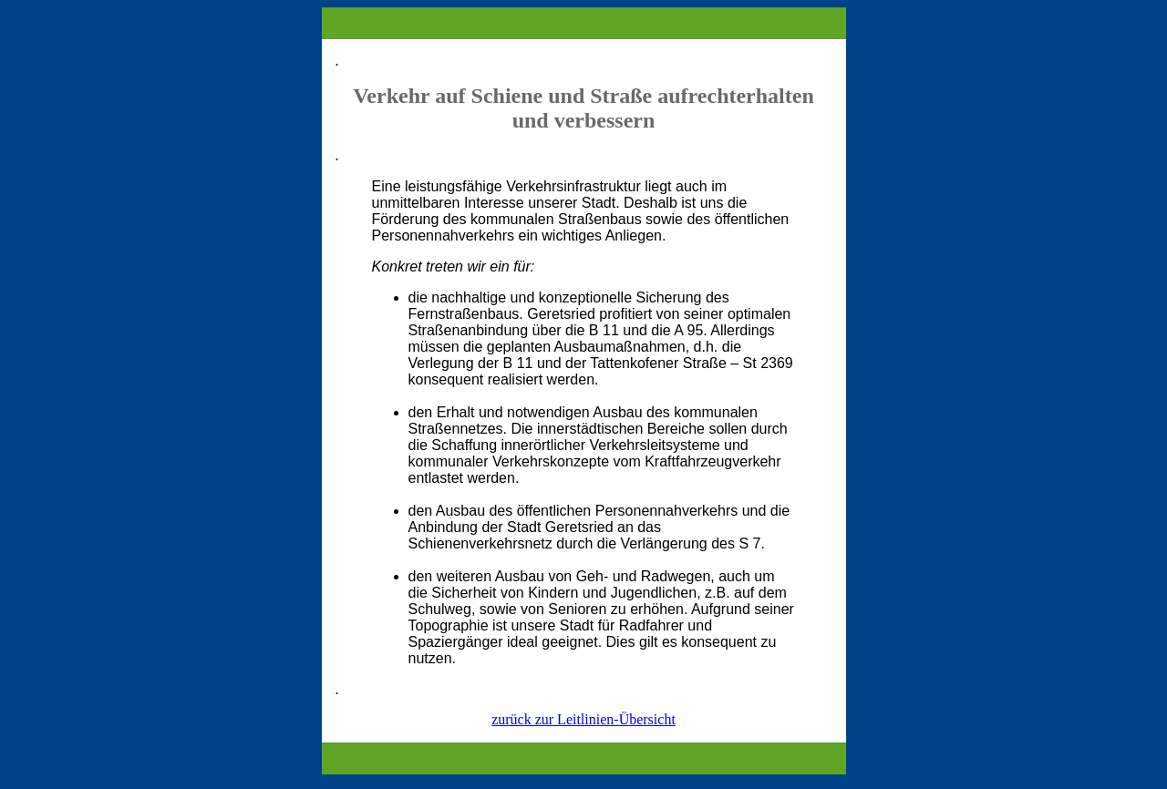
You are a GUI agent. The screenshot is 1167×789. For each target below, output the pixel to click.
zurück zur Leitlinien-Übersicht (583, 719)
